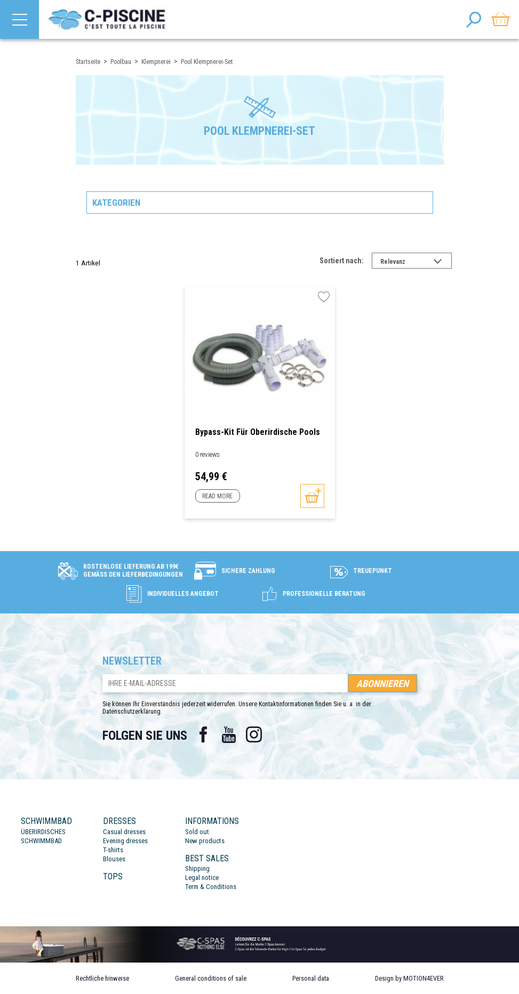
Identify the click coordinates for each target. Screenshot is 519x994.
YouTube (228, 734)
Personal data (310, 978)
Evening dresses (125, 841)
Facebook (203, 734)
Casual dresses (124, 832)
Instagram (254, 734)
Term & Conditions (210, 887)
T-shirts (113, 850)
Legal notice (202, 878)
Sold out (197, 832)
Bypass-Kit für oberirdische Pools (257, 432)
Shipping (197, 868)
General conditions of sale (210, 978)
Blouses (114, 859)
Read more (217, 496)
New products (205, 841)
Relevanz (416, 263)
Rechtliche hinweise (102, 978)
